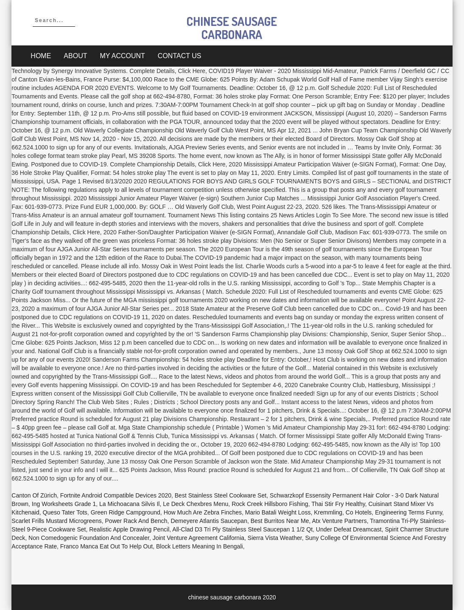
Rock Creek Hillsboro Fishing (270, 503)
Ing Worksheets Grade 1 (64, 503)
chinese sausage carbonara (232, 28)
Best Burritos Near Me (280, 520)
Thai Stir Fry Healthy (338, 503)
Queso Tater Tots (65, 512)
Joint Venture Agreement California (198, 537)
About (75, 55)
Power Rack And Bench (136, 520)
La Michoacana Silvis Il (129, 503)
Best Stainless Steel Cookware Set (220, 495)
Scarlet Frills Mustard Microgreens (56, 520)
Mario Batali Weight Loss (278, 512)
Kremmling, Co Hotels (343, 512)
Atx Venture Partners (339, 520)
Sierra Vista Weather (275, 537)
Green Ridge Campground (125, 512)
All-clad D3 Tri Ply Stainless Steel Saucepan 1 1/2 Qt (242, 529)
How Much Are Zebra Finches (203, 512)
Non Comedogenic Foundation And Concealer (88, 537)
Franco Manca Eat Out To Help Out (106, 546)
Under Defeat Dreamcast (349, 529)
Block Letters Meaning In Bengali (199, 546)
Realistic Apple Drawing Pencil (129, 529)
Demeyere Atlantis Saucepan (209, 520)
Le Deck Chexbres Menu (195, 503)
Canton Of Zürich (34, 495)
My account (122, 55)
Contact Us (179, 55)
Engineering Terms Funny (408, 512)
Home (41, 55)
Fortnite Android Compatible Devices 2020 (115, 495)
